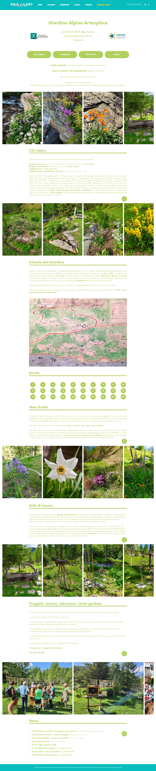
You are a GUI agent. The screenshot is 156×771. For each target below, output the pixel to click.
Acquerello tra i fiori (41, 741)
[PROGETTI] (91, 54)
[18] (103, 390)
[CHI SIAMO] (39, 54)
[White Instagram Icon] (145, 4)
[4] (63, 384)
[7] (93, 384)
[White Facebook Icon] (148, 4)
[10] (123, 384)
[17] (93, 390)
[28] (103, 396)
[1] (32, 384)
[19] (113, 390)
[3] (53, 384)
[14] (63, 390)
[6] (83, 384)
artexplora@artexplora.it (114, 767)
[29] (113, 396)
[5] (73, 384)
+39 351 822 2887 (133, 4)
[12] (43, 390)
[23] (53, 396)
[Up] (124, 198)
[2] (43, 384)
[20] (123, 390)
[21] (32, 396)
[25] (73, 396)
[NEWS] (117, 54)
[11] (32, 390)
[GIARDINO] (65, 54)
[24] (63, 396)
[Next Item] (150, 118)
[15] (73, 390)
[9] (113, 384)
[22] (43, 396)
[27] (93, 396)
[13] (53, 390)
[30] (123, 396)
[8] (103, 384)
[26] (83, 396)
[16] (83, 390)
